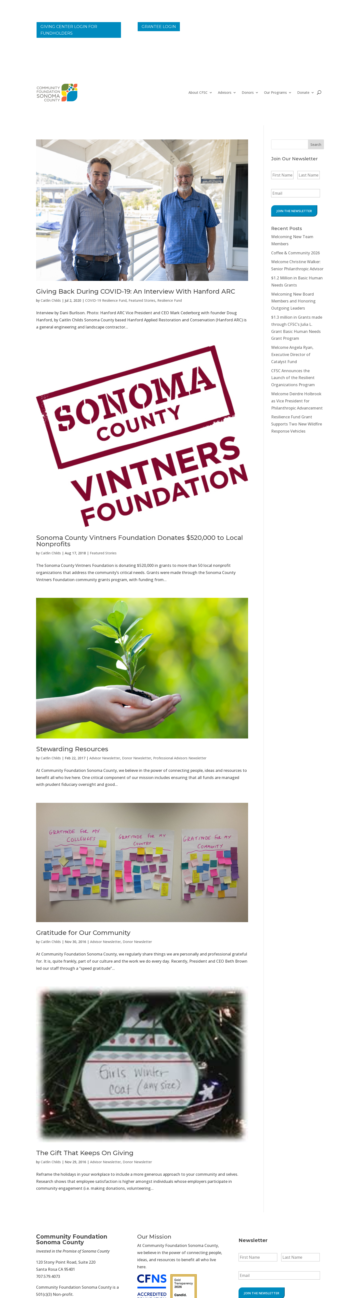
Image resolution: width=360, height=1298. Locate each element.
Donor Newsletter (136, 758)
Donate (303, 92)
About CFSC (198, 92)
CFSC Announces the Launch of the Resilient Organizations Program (293, 378)
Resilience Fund (169, 300)
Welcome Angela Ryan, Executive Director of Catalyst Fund (292, 354)
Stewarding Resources (72, 749)
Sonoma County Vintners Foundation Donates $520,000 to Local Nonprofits (139, 541)
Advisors (224, 92)
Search (315, 144)
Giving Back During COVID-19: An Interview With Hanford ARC (135, 291)
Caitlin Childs (51, 300)
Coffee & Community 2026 (295, 253)
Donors (248, 92)
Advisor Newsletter (104, 758)
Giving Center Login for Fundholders (68, 30)
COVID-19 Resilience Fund (106, 300)
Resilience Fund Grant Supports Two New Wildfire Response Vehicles (296, 424)
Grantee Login (159, 26)
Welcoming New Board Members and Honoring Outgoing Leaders (293, 301)
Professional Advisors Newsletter (179, 758)
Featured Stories (142, 300)
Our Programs (275, 92)
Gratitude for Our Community (83, 933)
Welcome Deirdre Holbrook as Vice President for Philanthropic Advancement (297, 401)
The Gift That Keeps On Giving (84, 1153)
